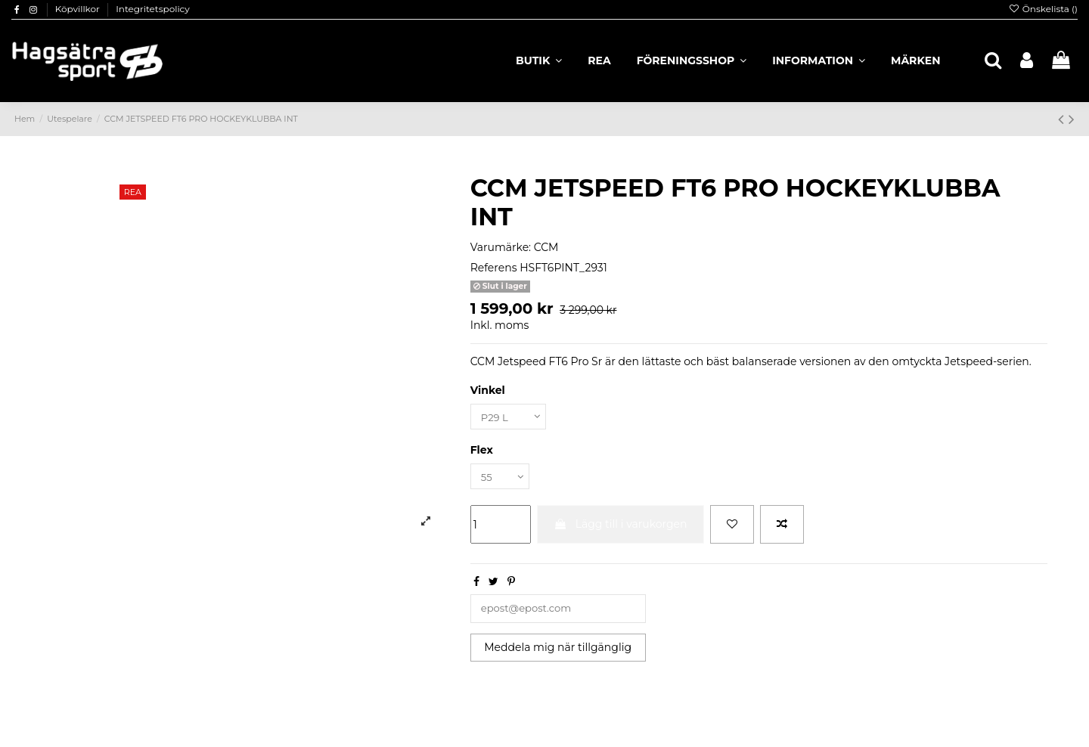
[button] (818, 60)
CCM (546, 247)
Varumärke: (500, 247)
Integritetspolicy (153, 8)
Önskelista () (1043, 8)
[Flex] (502, 479)
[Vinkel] (510, 418)
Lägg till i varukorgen (620, 528)
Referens (493, 267)
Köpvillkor (78, 8)
